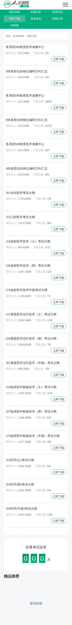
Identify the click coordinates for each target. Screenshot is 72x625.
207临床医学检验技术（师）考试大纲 (31, 411)
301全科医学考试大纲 (20, 192)
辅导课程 (14, 12)
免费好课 (57, 18)
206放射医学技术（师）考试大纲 (28, 265)
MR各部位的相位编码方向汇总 (26, 71)
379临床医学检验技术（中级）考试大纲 (33, 435)
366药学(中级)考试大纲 (21, 508)
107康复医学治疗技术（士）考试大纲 (31, 314)
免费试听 (36, 12)
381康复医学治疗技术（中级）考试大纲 (33, 363)
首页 (8, 36)
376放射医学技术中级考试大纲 (26, 290)
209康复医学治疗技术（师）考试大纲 (31, 338)
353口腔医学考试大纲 (20, 217)
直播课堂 (36, 18)
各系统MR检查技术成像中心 (25, 47)
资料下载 (14, 18)
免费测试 (57, 12)
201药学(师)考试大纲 (20, 484)
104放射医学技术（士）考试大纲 (28, 241)
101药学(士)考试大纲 (20, 460)
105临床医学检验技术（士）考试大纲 (31, 387)
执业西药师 (18, 36)
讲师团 (15, 25)
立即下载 (58, 59)
